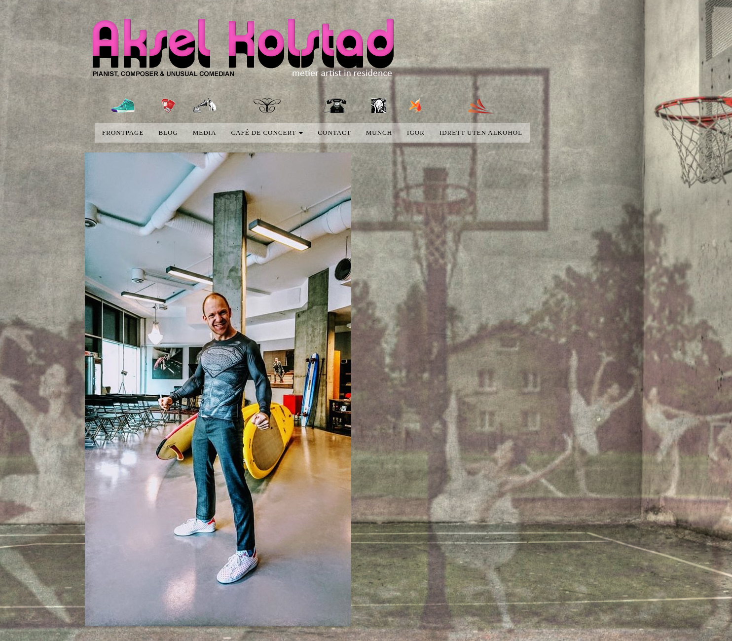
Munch (379, 132)
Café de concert (267, 132)
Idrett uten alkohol (480, 132)
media (205, 132)
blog (168, 132)
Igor (416, 132)
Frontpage (123, 132)
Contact (334, 132)
